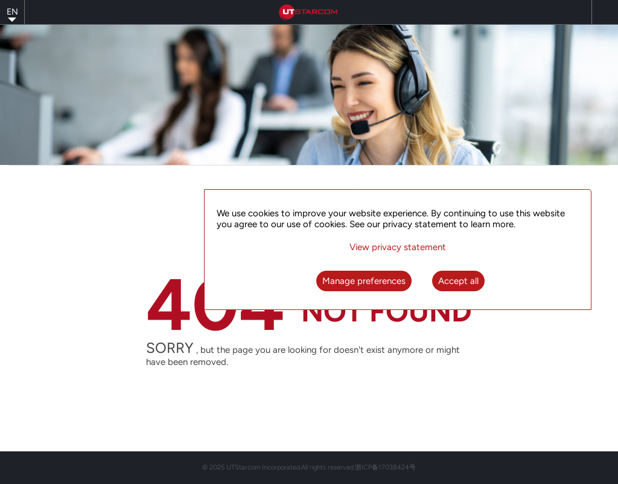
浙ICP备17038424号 (385, 467)
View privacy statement (397, 247)
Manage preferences (364, 281)
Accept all (458, 281)
